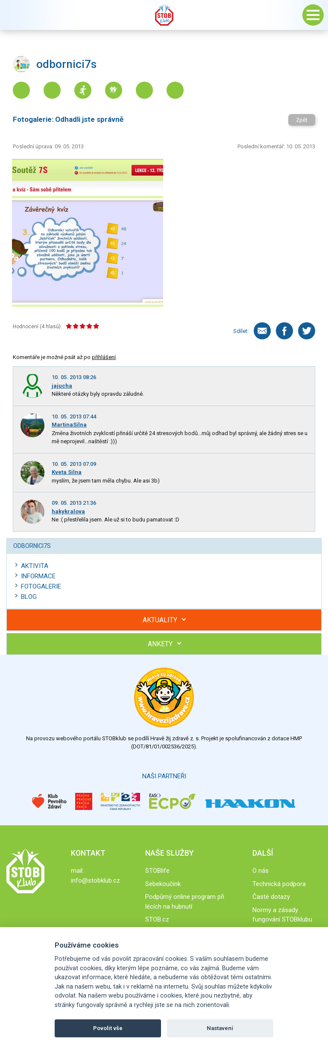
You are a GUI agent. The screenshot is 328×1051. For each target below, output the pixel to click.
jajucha (62, 386)
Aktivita (34, 566)
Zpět (302, 120)
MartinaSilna (69, 424)
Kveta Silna (67, 472)
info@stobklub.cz (95, 880)
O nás (260, 870)
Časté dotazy (271, 897)
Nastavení (220, 1028)
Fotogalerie (41, 586)
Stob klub (164, 15)
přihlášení (104, 357)
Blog (29, 597)
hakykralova (68, 511)
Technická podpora (279, 884)
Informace (38, 576)
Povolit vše (108, 1028)
